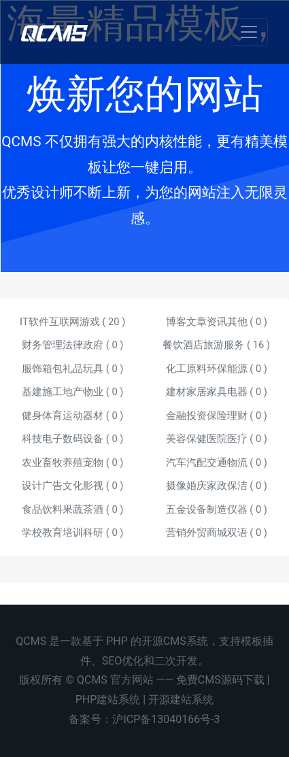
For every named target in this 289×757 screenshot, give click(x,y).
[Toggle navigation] (249, 32)
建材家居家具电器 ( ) (216, 392)
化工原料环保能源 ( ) (216, 369)
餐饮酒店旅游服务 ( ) (216, 345)
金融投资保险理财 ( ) (216, 415)
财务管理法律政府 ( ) (72, 345)
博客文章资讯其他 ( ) (216, 322)
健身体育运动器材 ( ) (72, 415)
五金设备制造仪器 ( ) (216, 509)
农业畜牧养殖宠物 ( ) (72, 462)
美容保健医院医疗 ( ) (216, 439)
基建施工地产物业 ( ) (72, 392)
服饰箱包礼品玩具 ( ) (72, 369)
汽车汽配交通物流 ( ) (216, 462)
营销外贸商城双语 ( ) (216, 532)
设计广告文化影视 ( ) (72, 486)
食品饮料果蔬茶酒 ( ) (72, 509)
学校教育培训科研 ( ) (72, 532)
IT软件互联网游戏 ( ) (72, 322)
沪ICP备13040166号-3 (166, 719)
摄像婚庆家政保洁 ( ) (216, 486)
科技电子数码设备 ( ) (72, 439)
